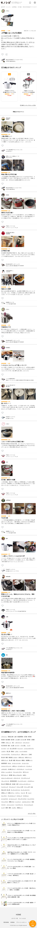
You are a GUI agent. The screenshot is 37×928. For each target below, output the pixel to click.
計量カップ (4, 793)
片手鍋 (25, 736)
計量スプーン (11, 793)
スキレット (8, 742)
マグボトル (26, 796)
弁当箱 (13, 784)
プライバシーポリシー (21, 922)
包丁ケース (26, 772)
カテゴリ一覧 (14, 918)
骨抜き (12, 751)
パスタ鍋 (17, 739)
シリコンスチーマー (29, 748)
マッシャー (20, 748)
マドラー (3, 804)
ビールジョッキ (13, 799)
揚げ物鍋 (8, 739)
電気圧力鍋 (10, 736)
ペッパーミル (28, 769)
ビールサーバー (21, 766)
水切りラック (4, 760)
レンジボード (9, 772)
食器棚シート (29, 760)
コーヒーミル (25, 763)
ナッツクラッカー (22, 781)
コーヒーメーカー (16, 763)
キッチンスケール (15, 790)
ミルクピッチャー (26, 801)
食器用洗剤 (4, 763)
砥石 (9, 745)
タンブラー (4, 796)
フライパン (4, 736)
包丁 (13, 742)
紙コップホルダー (17, 775)
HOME (18, 915)
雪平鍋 (28, 739)
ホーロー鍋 (23, 739)
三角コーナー (24, 754)
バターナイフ (18, 742)
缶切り (24, 775)
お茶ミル (14, 766)
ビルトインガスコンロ (7, 778)
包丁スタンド (4, 775)
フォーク (23, 793)
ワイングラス (4, 801)
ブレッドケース (5, 781)
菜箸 (7, 807)
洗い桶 (10, 760)
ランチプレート (19, 804)
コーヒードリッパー (6, 766)
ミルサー (3, 751)
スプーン (17, 793)
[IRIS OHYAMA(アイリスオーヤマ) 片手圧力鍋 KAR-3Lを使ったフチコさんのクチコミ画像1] (7, 20)
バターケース (16, 778)
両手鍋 (29, 736)
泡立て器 (3, 790)
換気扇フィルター (13, 757)
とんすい (14, 807)
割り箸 (3, 757)
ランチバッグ (4, 787)
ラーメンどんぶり (28, 804)
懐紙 (7, 757)
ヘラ (8, 748)
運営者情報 (6, 922)
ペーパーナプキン (5, 754)
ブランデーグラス (22, 799)
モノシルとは (22, 918)
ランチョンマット (15, 754)
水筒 (17, 784)
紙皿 (14, 760)
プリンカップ (12, 787)
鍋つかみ (18, 760)
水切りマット (28, 757)
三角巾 (30, 754)
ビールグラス (4, 799)
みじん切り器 (13, 748)
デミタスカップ (12, 796)
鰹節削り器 (8, 784)
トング (28, 745)
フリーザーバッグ (25, 778)
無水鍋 (3, 739)
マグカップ (19, 796)
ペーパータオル (23, 751)
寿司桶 (10, 775)
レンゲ (3, 807)
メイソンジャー (10, 804)
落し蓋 (8, 751)
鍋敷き (23, 760)
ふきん (16, 751)
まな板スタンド (12, 769)
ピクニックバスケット (25, 784)
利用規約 (12, 922)
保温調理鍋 (20, 736)
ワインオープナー (17, 772)
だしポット (29, 766)
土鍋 (15, 736)
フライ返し (23, 745)
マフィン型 (27, 787)
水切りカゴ (21, 757)
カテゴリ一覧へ (32, 813)
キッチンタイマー (25, 790)
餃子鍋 (12, 739)
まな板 (12, 745)
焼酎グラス (11, 801)
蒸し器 (3, 784)
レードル (3, 748)
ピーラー (17, 745)
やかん (9, 763)
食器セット (20, 807)
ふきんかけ (4, 769)
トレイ (29, 793)
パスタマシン (30, 781)
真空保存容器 (13, 781)
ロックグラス (30, 799)
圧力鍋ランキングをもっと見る (28, 105)
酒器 (10, 807)
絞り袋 (8, 790)
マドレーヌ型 (19, 787)
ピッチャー (18, 801)
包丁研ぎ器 (4, 745)
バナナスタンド (20, 769)
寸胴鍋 (32, 739)
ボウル (3, 772)
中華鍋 (3, 742)
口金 (32, 787)
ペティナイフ (26, 742)
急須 (33, 801)
